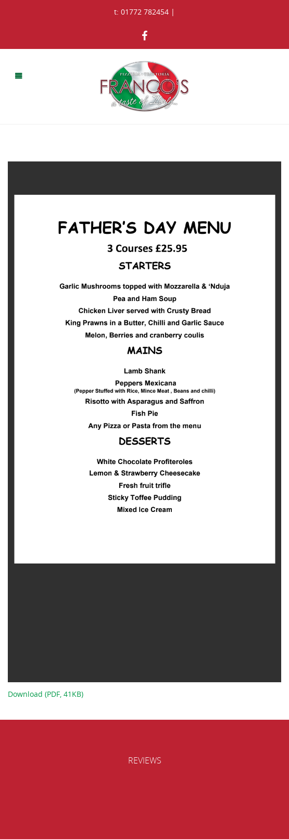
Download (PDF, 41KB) (45, 694)
